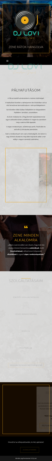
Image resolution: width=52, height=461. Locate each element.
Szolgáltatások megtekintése (26, 364)
